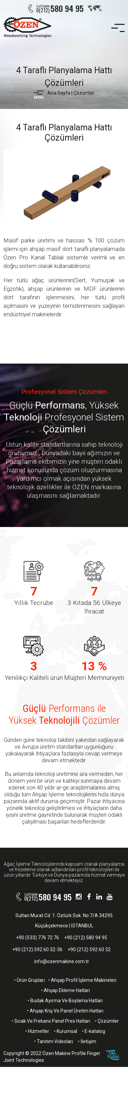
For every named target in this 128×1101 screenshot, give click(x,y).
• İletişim (87, 1041)
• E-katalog (93, 1031)
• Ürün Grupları (29, 980)
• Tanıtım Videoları (53, 1041)
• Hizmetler (37, 1031)
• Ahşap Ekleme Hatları (65, 990)
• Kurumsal (65, 1031)
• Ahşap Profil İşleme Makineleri (82, 980)
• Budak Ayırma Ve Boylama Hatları (65, 1000)
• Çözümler (107, 1021)
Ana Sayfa (58, 93)
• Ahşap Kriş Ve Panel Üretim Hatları (65, 1011)
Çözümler (84, 93)
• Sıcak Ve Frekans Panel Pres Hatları (51, 1021)
